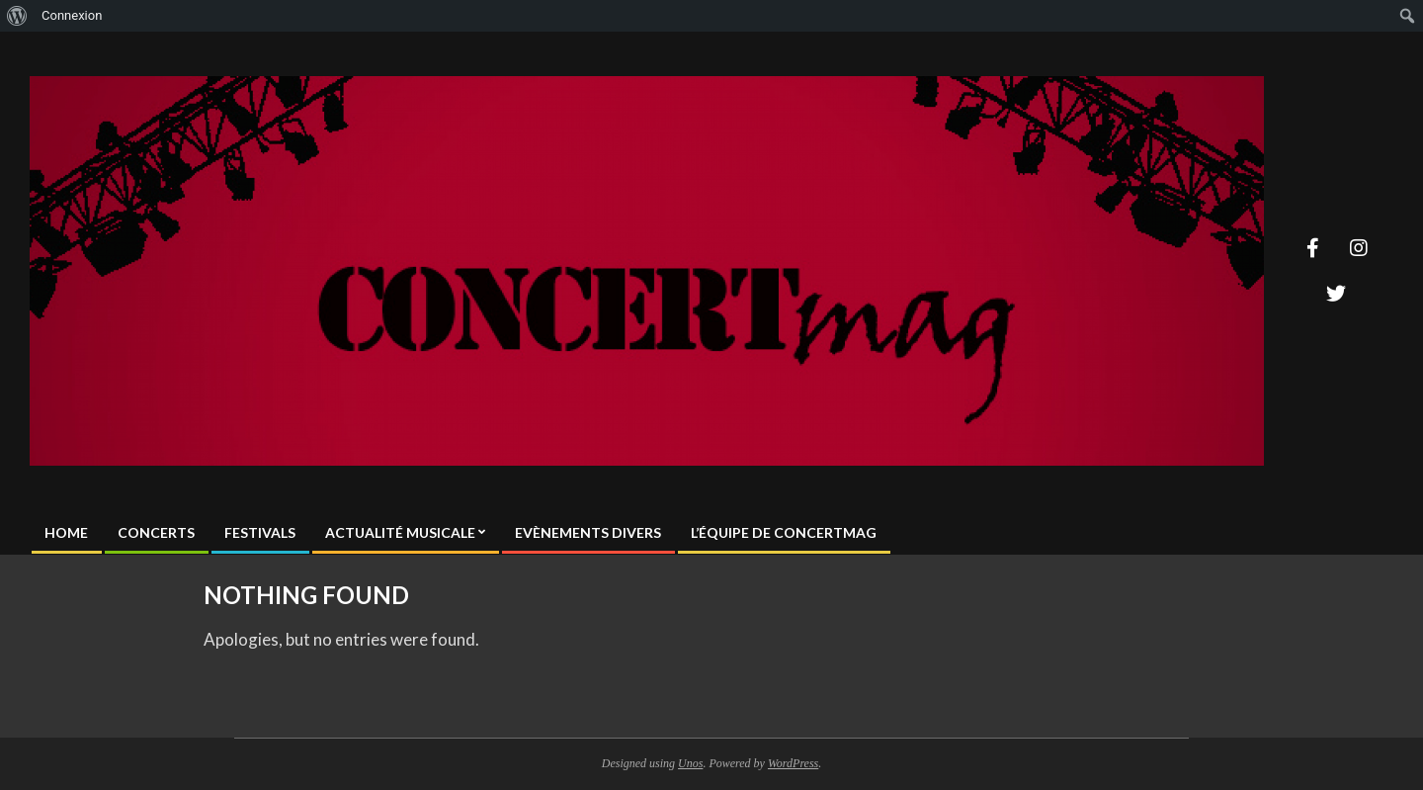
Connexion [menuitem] (72, 15)
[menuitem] (17, 16)
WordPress (793, 763)
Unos (690, 763)
